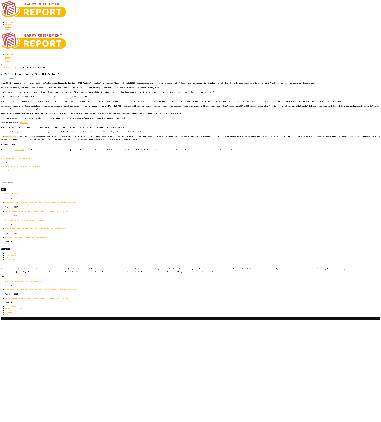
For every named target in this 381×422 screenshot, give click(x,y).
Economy (8, 24)
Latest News (10, 22)
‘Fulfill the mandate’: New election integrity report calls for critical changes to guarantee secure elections (41, 203)
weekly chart (179, 92)
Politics (8, 27)
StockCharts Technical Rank (97, 132)
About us (8, 315)
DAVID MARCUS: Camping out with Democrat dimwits (23, 194)
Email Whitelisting (12, 306)
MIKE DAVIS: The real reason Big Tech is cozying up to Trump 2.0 (27, 237)
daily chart (24, 123)
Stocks (7, 29)
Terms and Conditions (13, 308)
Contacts (8, 313)
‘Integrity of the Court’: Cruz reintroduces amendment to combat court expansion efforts (35, 229)
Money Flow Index (11, 136)
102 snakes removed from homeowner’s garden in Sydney (25, 220)
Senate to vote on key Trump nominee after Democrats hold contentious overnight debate (36, 211)
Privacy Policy (10, 310)
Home (3, 67)
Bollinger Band (352, 136)
